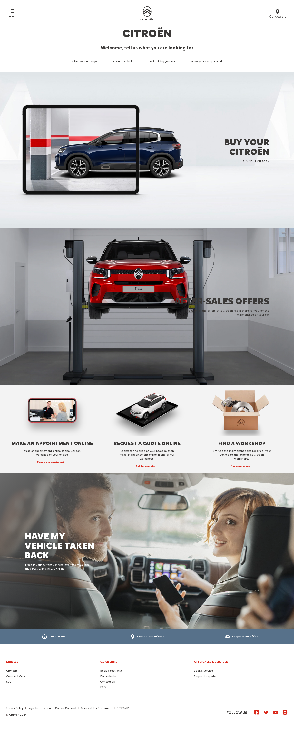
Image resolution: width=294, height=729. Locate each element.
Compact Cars (15, 676)
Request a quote (205, 676)
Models (12, 662)
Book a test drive (111, 670)
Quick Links (108, 662)
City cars (12, 670)
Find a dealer (108, 676)
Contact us (107, 681)
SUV (8, 681)
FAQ (103, 687)
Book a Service (203, 670)
